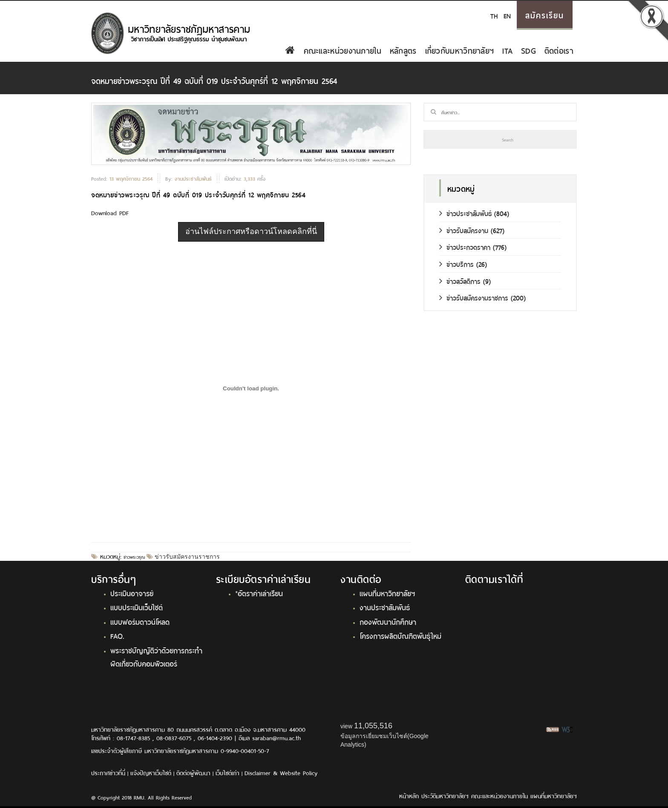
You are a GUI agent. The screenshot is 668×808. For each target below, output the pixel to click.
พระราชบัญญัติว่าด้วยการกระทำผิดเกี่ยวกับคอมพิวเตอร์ (156, 656)
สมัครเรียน (544, 14)
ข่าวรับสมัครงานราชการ (186, 557)
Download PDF (110, 212)
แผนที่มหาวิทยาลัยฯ (387, 592)
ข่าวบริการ (456, 263)
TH (494, 15)
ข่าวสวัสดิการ (460, 280)
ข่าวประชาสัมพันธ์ (465, 213)
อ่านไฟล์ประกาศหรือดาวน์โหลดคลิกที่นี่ (251, 231)
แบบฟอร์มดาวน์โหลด (140, 621)
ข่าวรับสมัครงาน (463, 230)
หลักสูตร (403, 50)
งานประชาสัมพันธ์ (385, 606)
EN (507, 15)
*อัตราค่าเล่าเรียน (259, 592)
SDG (528, 50)
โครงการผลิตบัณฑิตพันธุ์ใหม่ (400, 635)
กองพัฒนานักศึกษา (388, 621)
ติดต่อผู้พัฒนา (193, 772)
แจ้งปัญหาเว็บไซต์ (150, 772)
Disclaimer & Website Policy (281, 772)
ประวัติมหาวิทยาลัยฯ (445, 795)
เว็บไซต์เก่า (227, 772)
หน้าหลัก (409, 795)
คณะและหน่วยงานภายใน (342, 50)
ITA (507, 50)
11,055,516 (373, 725)
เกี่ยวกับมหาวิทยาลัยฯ (459, 50)
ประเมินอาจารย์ (131, 592)
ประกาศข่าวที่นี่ (108, 772)
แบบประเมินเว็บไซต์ (136, 606)
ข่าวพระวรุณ (134, 556)
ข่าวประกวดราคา (464, 246)
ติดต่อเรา (558, 50)
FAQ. (117, 635)
